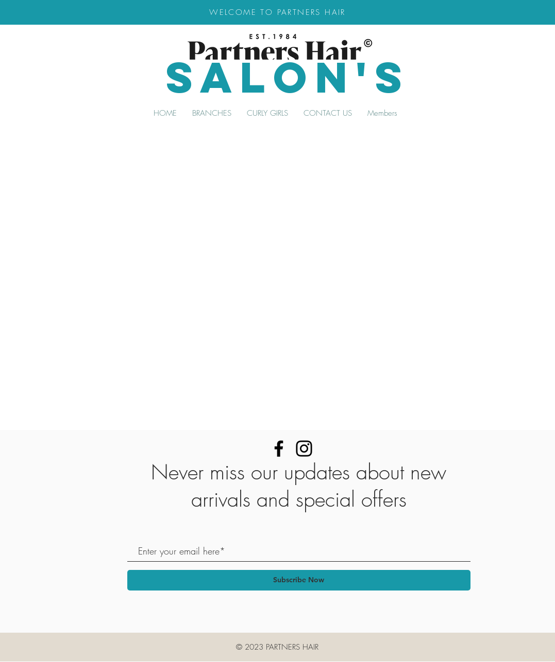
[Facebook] (279, 448)
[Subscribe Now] (298, 580)
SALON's (288, 77)
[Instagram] (304, 448)
